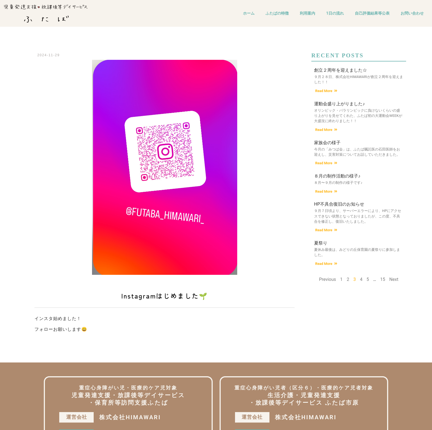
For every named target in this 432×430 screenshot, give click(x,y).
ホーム (249, 13)
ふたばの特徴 (277, 13)
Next (393, 279)
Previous (327, 279)
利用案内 (307, 13)
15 (382, 279)
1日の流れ (335, 13)
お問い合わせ (412, 13)
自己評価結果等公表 (372, 13)
